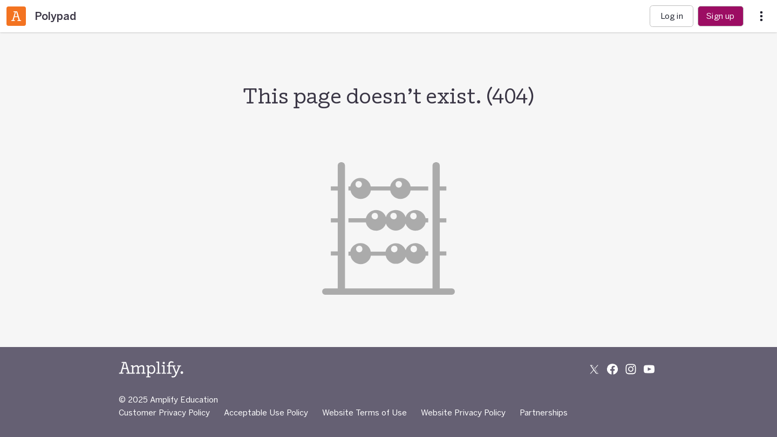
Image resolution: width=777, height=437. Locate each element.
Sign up (720, 16)
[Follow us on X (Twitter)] (594, 369)
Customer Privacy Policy (164, 412)
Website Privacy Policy (463, 412)
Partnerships (544, 412)
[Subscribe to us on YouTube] (649, 369)
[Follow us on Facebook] (612, 369)
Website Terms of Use (364, 412)
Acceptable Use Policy (266, 412)
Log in (671, 16)
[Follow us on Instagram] (631, 369)
